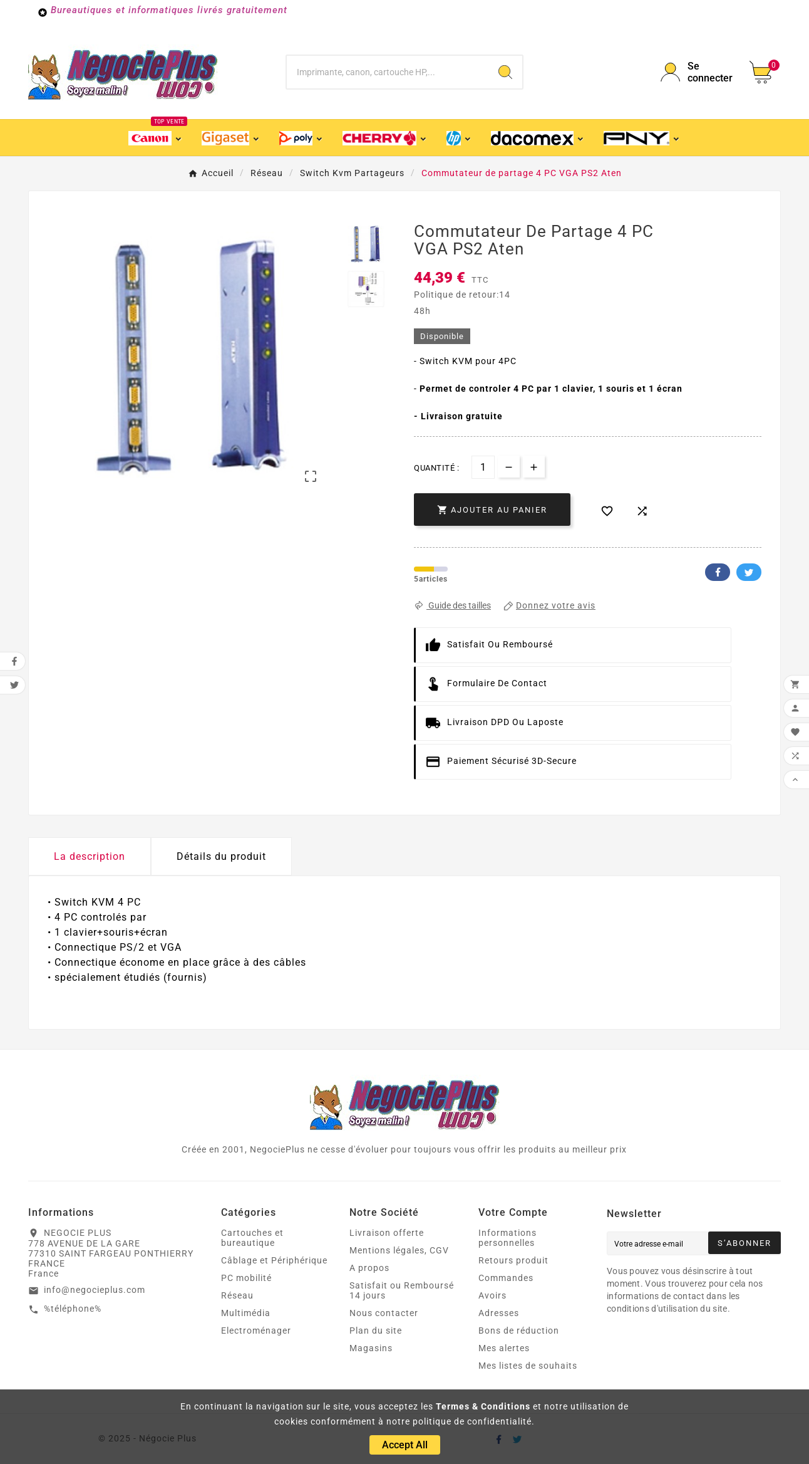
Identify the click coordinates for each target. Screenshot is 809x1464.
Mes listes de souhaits (527, 1366)
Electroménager (256, 1330)
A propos (369, 1268)
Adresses (498, 1313)
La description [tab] (89, 856)
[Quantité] (483, 467)
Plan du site (375, 1330)
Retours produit (513, 1260)
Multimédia (246, 1313)
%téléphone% (72, 1309)
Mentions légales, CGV (399, 1250)
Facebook (717, 572)
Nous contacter (383, 1313)
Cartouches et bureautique (252, 1238)
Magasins (371, 1348)
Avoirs (492, 1295)
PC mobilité (246, 1278)
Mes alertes (504, 1348)
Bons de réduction (518, 1330)
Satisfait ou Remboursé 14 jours (401, 1290)
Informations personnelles (507, 1238)
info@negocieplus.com (94, 1290)
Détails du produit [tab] (221, 856)
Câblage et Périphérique (274, 1260)
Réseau (237, 1295)
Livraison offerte (386, 1233)
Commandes (505, 1278)
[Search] (505, 72)
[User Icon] (697, 72)
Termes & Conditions (483, 1406)
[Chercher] (388, 72)
